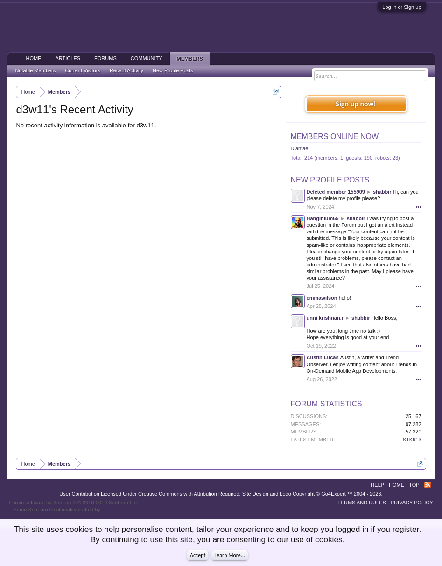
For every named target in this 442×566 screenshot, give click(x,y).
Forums (105, 58)
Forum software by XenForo (73, 502)
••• (418, 207)
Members (190, 59)
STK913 (412, 439)
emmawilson (322, 297)
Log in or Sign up (401, 7)
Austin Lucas (323, 357)
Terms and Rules (361, 502)
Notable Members (35, 70)
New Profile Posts (330, 180)
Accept (197, 555)
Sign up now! (356, 103)
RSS (427, 485)
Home (33, 58)
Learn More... (229, 555)
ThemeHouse (117, 509)
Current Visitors (82, 70)
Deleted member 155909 (336, 192)
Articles (67, 58)
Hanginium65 (323, 218)
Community (146, 58)
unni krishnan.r (325, 318)
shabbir (382, 192)
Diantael (300, 148)
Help (377, 485)
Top (414, 485)
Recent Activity (126, 70)
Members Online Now (335, 136)
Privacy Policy (412, 502)
